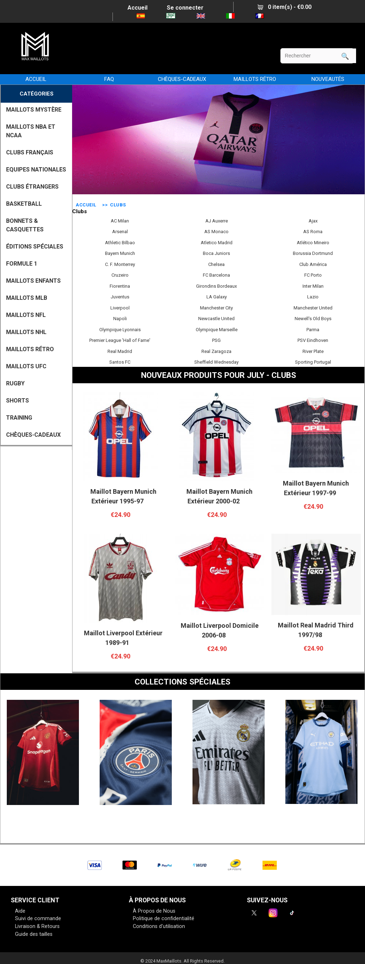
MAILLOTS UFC (26, 366)
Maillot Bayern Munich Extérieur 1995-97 (123, 496)
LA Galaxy (216, 295)
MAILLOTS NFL (26, 315)
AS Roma (312, 230)
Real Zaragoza (216, 350)
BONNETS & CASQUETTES (25, 225)
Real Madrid (120, 350)
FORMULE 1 (21, 263)
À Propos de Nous (154, 911)
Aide (20, 911)
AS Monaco (216, 230)
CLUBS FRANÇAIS (29, 152)
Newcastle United (216, 317)
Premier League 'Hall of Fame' (119, 339)
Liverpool (120, 307)
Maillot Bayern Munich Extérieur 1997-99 (316, 488)
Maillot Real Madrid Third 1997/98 (316, 630)
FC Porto (313, 274)
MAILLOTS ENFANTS (33, 280)
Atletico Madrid (216, 241)
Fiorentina (120, 285)
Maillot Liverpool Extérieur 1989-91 (123, 637)
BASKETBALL (24, 203)
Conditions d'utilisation (159, 926)
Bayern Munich (120, 252)
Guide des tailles (33, 934)
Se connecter (185, 7)
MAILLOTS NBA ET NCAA (30, 131)
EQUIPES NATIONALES (36, 169)
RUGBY (15, 383)
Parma (312, 328)
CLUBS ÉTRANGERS (32, 186)
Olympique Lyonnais (120, 328)
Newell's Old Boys (313, 317)
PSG (216, 339)
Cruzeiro (120, 274)
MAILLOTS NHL (26, 332)
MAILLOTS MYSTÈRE (33, 109)
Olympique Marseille (217, 328)
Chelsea (216, 263)
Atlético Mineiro (313, 241)
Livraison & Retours (37, 926)
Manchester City (216, 307)
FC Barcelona (216, 274)
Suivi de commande (38, 919)
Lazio (313, 295)
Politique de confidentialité (163, 919)
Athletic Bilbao (120, 241)
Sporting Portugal (313, 361)
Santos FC (119, 361)
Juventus (120, 295)
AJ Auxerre (216, 220)
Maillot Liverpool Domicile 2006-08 (220, 630)
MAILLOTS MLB (26, 297)
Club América (313, 263)
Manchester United (313, 307)
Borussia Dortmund (313, 252)
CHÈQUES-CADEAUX (182, 79)
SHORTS (17, 400)
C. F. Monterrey (120, 263)
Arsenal (120, 230)
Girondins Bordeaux (216, 285)
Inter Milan (313, 285)
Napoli (120, 317)
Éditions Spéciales (34, 246)
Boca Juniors (216, 252)
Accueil (138, 7)
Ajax (313, 220)
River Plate (313, 350)
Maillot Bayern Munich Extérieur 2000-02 (219, 496)
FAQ (109, 79)
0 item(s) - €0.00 (284, 7)
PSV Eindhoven (313, 339)
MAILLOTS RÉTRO (255, 79)
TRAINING (19, 417)
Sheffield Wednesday (216, 361)
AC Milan (120, 220)
